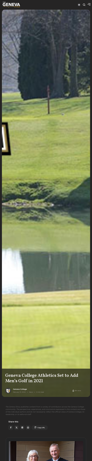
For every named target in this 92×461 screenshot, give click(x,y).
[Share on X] (16, 427)
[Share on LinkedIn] (22, 427)
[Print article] (28, 427)
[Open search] (84, 4)
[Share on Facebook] (10, 427)
